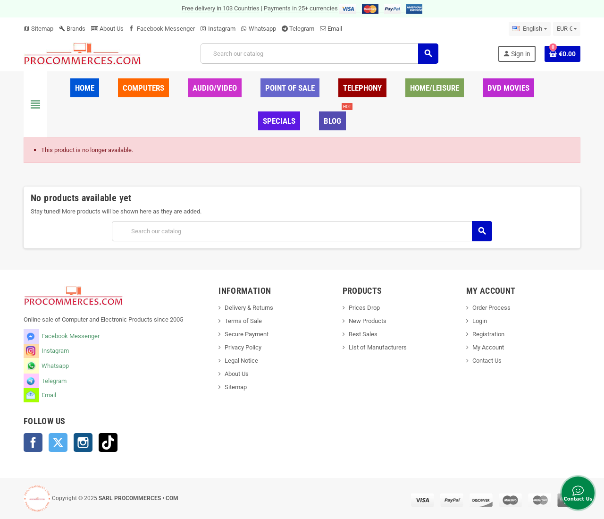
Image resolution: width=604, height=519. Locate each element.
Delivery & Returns (249, 307)
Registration (488, 334)
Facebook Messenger (166, 28)
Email (334, 28)
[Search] (319, 53)
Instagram (221, 28)
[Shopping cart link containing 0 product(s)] (562, 54)
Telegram (301, 28)
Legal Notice (241, 360)
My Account (488, 347)
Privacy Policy (243, 347)
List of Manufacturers (378, 347)
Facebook (33, 442)
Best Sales (363, 334)
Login (479, 320)
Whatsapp (262, 28)
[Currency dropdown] (566, 29)
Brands (72, 28)
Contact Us (487, 360)
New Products (367, 320)
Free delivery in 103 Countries (221, 8)
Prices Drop (364, 307)
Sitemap (38, 28)
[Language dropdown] (529, 29)
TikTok (108, 442)
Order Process (491, 307)
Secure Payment (246, 334)
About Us (107, 28)
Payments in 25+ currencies (301, 8)
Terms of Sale (243, 320)
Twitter (58, 442)
